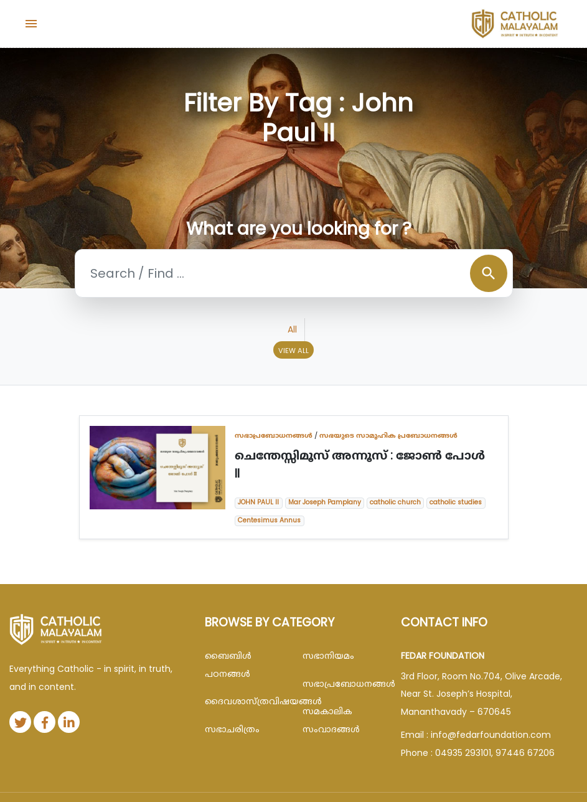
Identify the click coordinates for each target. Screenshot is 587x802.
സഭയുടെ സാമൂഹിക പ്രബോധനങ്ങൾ (388, 435)
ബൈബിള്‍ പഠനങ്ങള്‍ (228, 664)
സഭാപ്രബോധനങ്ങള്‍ (273, 435)
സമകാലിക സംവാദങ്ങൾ (331, 720)
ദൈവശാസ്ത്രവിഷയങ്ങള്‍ (244, 701)
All (292, 329)
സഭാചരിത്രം (232, 729)
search (488, 273)
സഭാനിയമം (328, 655)
